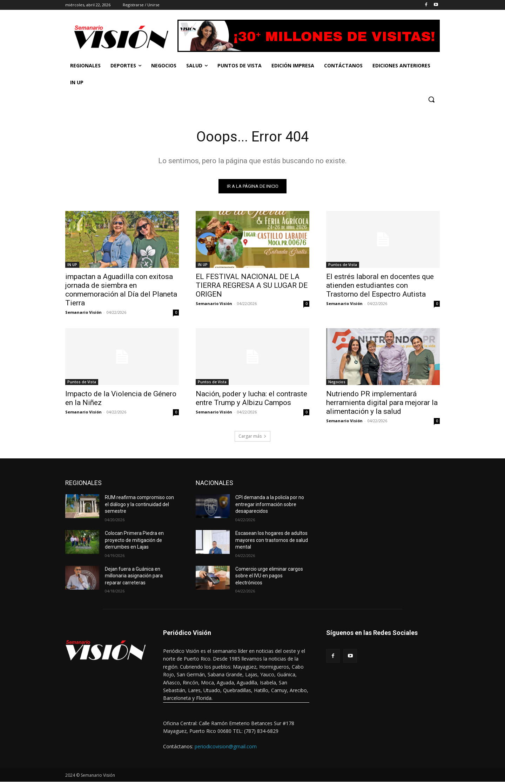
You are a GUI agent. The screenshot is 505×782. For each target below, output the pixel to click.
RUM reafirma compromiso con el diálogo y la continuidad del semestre (139, 504)
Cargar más (252, 436)
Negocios (336, 381)
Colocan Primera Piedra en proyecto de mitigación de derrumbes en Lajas (134, 540)
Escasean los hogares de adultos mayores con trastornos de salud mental (271, 540)
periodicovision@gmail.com (226, 746)
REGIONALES (83, 482)
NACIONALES (214, 482)
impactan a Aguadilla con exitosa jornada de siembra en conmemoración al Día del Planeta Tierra (121, 289)
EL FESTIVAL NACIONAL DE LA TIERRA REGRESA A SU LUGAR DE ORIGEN (252, 285)
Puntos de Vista (342, 264)
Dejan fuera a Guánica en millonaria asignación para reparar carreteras (134, 575)
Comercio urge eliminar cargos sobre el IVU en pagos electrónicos (269, 575)
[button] (431, 99)
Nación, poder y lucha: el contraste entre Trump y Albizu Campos (251, 398)
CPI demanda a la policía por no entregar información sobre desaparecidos (269, 504)
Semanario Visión (83, 312)
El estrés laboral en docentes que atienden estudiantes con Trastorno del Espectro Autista (380, 285)
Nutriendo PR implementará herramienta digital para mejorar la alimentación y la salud (382, 403)
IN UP (72, 264)
